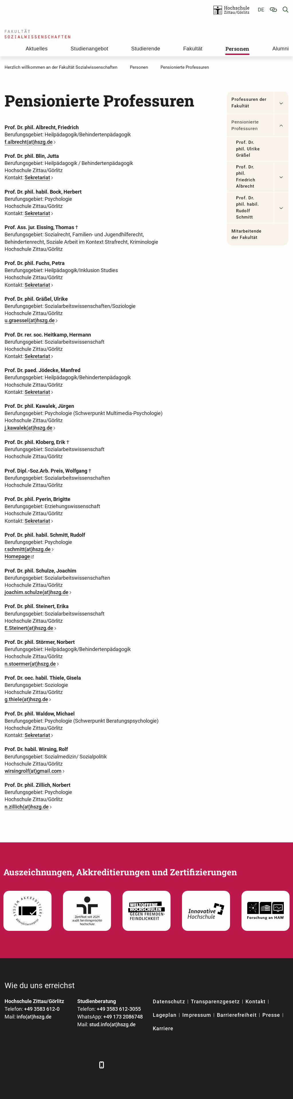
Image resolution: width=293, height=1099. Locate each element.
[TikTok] (88, 1065)
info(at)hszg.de (34, 1017)
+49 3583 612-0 (42, 1009)
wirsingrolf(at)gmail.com (33, 771)
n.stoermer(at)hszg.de (30, 664)
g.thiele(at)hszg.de (26, 699)
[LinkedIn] (25, 1065)
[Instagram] (73, 1065)
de (261, 10)
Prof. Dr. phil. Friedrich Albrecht (245, 176)
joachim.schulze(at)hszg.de (36, 592)
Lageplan (165, 1015)
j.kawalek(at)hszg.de (28, 428)
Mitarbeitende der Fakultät (246, 234)
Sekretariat (37, 177)
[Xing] (41, 1065)
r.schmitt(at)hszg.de (28, 549)
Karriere (163, 1028)
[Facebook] (10, 1065)
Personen (237, 48)
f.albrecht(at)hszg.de (29, 142)
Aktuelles (37, 49)
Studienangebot (89, 49)
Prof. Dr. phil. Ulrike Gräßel (248, 149)
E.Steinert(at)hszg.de (29, 628)
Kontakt (255, 1001)
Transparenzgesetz (215, 1001)
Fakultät (192, 49)
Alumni (280, 49)
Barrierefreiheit (237, 1015)
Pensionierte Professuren (245, 125)
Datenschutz (169, 1001)
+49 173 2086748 (123, 1017)
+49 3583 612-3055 (119, 1009)
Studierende (145, 49)
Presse (271, 1015)
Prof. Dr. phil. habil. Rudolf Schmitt (247, 207)
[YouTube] (57, 1065)
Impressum (196, 1015)
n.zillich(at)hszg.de (27, 807)
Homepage (17, 556)
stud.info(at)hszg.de (112, 1024)
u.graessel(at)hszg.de (30, 320)
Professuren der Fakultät (249, 103)
